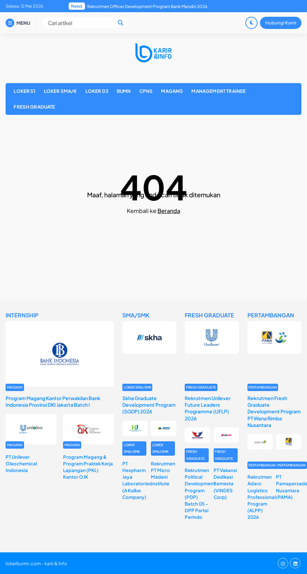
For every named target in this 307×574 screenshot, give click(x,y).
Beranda (169, 210)
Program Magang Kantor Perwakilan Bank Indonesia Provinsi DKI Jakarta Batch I (53, 401)
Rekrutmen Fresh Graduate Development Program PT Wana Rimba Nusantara (274, 411)
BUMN (124, 91)
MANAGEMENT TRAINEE (218, 91)
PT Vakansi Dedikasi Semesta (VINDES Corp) (225, 483)
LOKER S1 (24, 91)
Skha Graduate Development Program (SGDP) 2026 (149, 404)
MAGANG (172, 91)
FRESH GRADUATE (34, 107)
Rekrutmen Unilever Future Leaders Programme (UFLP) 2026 (208, 408)
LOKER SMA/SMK (137, 387)
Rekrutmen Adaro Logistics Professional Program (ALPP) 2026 (261, 497)
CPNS (146, 91)
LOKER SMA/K (60, 91)
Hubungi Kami (280, 22)
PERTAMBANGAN (262, 387)
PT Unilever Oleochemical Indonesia (21, 463)
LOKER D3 (96, 91)
